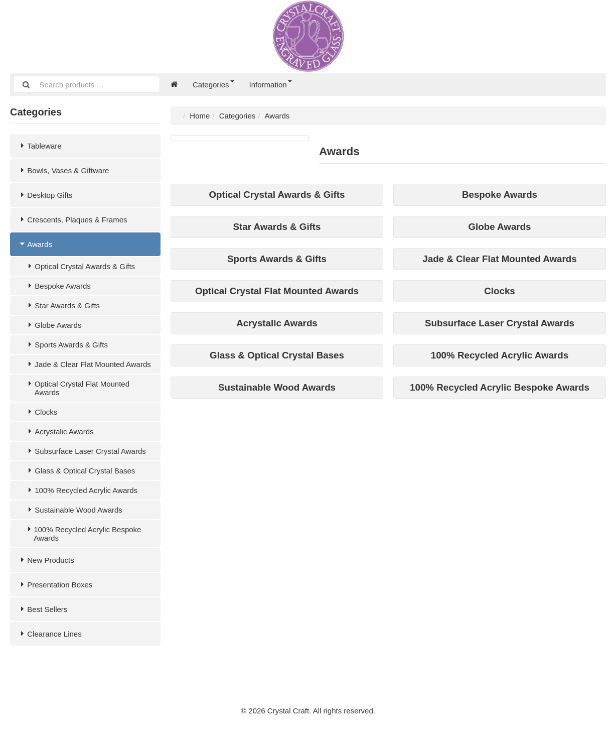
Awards (35, 244)
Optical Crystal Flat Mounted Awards (77, 388)
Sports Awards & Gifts (66, 344)
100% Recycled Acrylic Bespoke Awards (83, 533)
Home (200, 115)
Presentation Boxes (55, 584)
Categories (213, 84)
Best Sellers (42, 609)
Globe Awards (53, 325)
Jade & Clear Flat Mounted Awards (88, 364)
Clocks (41, 412)
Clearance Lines (50, 634)
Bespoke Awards (58, 286)
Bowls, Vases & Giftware (63, 170)
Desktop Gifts (45, 195)
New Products (46, 560)
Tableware (40, 146)
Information (270, 84)
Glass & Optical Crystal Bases (80, 470)
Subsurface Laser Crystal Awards (85, 451)
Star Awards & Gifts (62, 305)
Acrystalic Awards (59, 431)
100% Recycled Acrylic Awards (81, 490)
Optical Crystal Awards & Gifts (80, 266)
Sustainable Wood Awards (73, 510)
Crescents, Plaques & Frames (72, 219)
